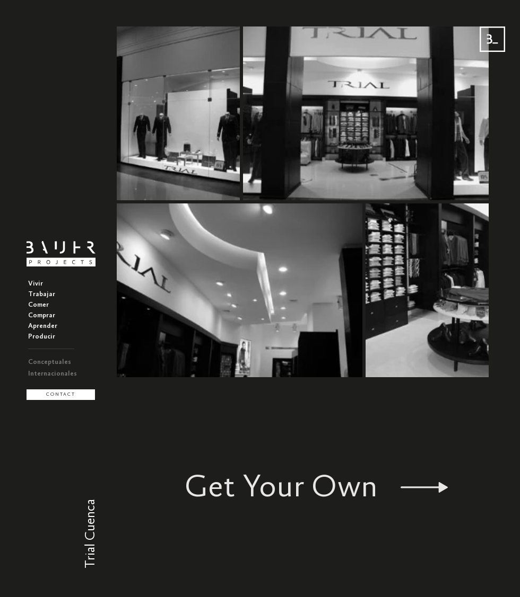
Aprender (42, 326)
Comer (38, 305)
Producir (41, 337)
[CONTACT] (61, 394)
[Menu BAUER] (492, 39)
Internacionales (52, 374)
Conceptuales (49, 362)
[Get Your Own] (316, 487)
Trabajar (41, 294)
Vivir (35, 284)
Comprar (41, 315)
